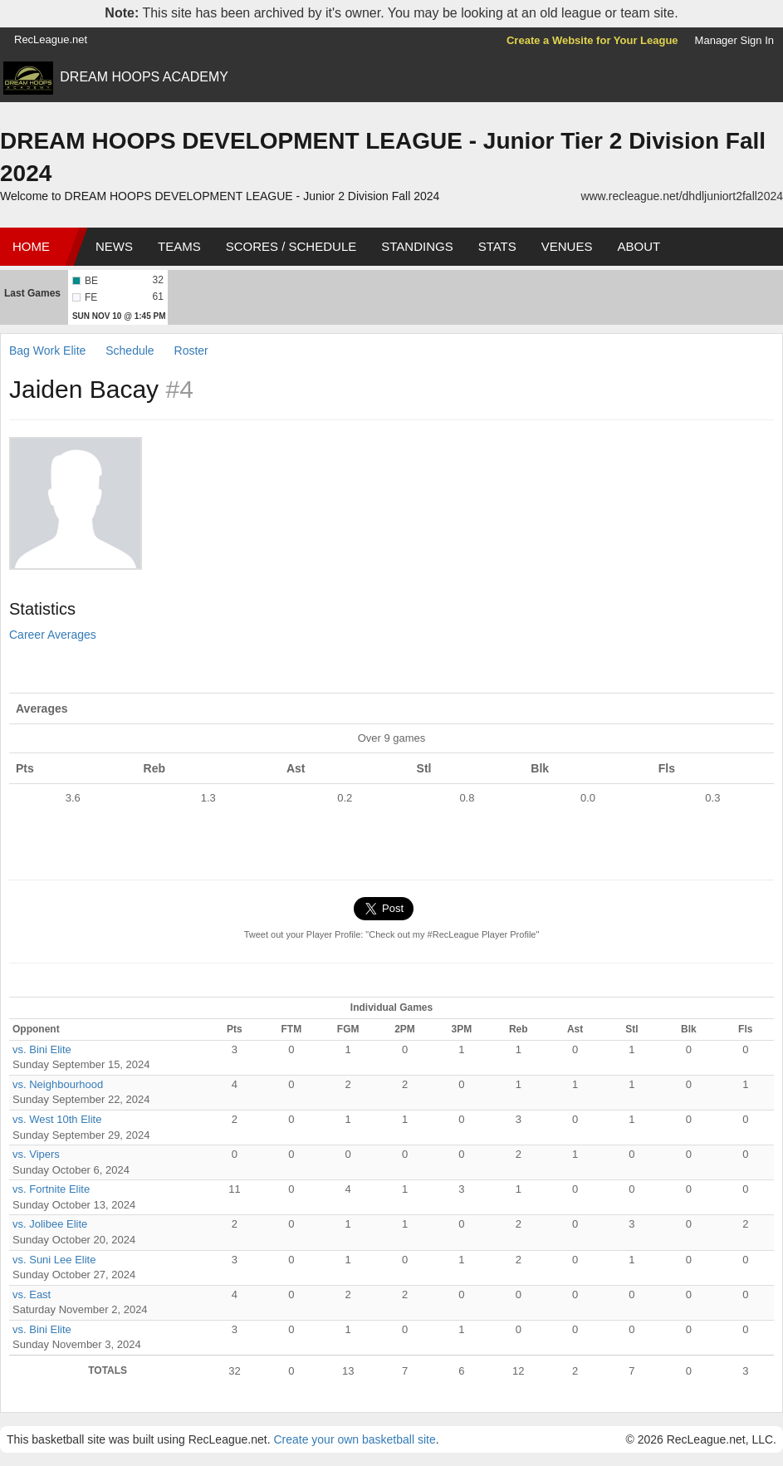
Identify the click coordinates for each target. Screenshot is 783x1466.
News (114, 246)
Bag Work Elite (47, 350)
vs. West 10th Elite (56, 1119)
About (638, 246)
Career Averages (52, 634)
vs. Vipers (36, 1154)
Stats (497, 246)
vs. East (31, 1294)
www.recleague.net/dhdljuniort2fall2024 (681, 196)
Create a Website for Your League (592, 40)
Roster (191, 350)
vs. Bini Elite (41, 1049)
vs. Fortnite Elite (51, 1189)
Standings (417, 246)
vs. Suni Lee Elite (53, 1259)
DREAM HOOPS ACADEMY (144, 77)
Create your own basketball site (354, 1439)
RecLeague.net (50, 39)
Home (31, 246)
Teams (179, 246)
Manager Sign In (734, 40)
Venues (567, 246)
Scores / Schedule (291, 246)
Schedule (129, 350)
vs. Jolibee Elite (49, 1224)
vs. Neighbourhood (57, 1084)
